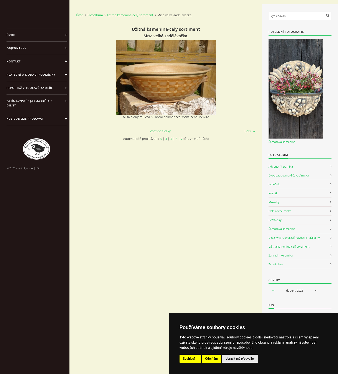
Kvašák (273, 193)
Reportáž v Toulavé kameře (30, 88)
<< (273, 290)
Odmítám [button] (211, 358)
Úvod (11, 35)
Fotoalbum (95, 15)
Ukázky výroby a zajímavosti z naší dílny (294, 238)
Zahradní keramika (281, 255)
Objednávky (16, 48)
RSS (38, 168)
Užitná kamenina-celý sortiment (130, 15)
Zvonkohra (276, 264)
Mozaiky (274, 202)
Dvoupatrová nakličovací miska (289, 175)
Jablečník (274, 184)
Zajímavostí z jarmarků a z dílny (29, 103)
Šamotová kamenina (282, 142)
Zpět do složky (160, 131)
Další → (250, 131)
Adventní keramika (281, 166)
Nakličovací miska (280, 211)
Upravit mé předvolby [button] (240, 358)
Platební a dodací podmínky (31, 75)
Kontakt (14, 61)
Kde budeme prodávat (25, 119)
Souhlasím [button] (190, 358)
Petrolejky (275, 220)
